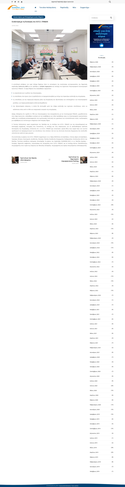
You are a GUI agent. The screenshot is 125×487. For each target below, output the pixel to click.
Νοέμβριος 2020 (94, 362)
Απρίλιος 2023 (94, 228)
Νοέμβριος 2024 (94, 138)
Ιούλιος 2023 (93, 214)
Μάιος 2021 (93, 333)
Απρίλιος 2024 (94, 171)
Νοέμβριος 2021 (94, 309)
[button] (110, 1)
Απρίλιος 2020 (94, 395)
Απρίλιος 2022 (94, 286)
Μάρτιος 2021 (94, 343)
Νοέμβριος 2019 (94, 419)
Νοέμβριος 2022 (94, 252)
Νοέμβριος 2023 (94, 195)
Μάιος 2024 (93, 167)
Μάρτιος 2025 (94, 119)
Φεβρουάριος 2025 (95, 124)
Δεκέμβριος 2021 (95, 305)
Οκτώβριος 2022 (94, 257)
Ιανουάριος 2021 (95, 352)
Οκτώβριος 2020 (94, 366)
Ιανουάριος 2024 (95, 186)
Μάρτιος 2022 (94, 290)
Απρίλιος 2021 (94, 338)
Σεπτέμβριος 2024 (95, 148)
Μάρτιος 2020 (94, 400)
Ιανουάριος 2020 (95, 409)
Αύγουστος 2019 (94, 433)
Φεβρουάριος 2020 (95, 405)
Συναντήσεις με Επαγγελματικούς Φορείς (28, 17)
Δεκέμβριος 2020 (95, 357)
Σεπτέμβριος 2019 (95, 428)
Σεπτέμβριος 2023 (95, 205)
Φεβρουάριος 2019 (95, 462)
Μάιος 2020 (93, 390)
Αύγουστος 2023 (94, 209)
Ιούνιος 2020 (93, 386)
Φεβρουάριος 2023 (95, 238)
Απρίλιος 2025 (94, 114)
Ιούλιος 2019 (93, 438)
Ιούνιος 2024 (93, 162)
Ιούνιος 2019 (93, 443)
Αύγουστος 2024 (94, 152)
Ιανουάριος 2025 (95, 128)
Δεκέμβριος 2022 (95, 247)
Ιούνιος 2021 (93, 328)
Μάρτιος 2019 (94, 457)
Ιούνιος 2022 (93, 276)
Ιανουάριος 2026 (95, 71)
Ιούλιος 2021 (93, 324)
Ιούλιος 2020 (93, 381)
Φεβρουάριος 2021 (95, 347)
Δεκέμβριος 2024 (95, 133)
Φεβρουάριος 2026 (95, 67)
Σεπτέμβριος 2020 (95, 371)
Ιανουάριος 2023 (95, 243)
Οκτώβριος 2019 (94, 424)
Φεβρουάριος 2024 (95, 181)
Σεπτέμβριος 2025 (95, 90)
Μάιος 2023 (93, 224)
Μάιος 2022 (93, 281)
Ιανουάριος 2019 (95, 466)
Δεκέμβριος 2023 (95, 190)
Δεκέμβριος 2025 (95, 76)
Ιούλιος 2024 (93, 157)
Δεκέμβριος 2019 (95, 414)
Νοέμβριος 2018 (94, 471)
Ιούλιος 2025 (93, 100)
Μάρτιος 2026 (94, 62)
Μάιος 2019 (93, 447)
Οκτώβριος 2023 (94, 200)
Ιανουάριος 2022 (95, 300)
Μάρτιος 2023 (94, 233)
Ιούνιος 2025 (93, 105)
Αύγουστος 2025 (94, 95)
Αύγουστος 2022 (94, 267)
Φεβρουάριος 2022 (95, 295)
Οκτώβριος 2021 (94, 314)
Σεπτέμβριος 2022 (95, 262)
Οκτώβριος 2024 (94, 143)
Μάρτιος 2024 (94, 176)
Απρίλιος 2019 (94, 452)
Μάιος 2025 (93, 109)
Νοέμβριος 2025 (94, 81)
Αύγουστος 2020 (94, 376)
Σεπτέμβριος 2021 (95, 319)
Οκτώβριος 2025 (94, 86)
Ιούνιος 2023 (93, 219)
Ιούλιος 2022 (93, 271)
